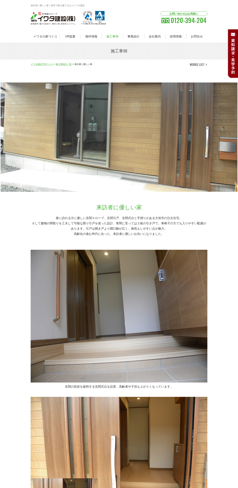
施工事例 (112, 36)
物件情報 (91, 36)
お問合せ (197, 36)
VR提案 (70, 36)
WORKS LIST (197, 64)
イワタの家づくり (45, 36)
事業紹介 (133, 36)
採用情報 (176, 36)
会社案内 (155, 36)
